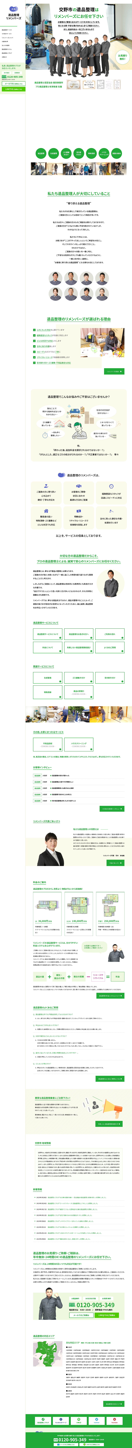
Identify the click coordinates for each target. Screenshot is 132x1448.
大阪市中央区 (86, 1353)
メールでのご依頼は (81, 1315)
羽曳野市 (72, 1362)
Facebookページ (61, 1422)
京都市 (68, 1377)
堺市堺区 (80, 1365)
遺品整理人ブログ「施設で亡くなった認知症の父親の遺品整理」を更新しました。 (72, 1209)
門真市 (122, 1359)
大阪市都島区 (78, 1356)
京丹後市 (68, 1380)
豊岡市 (108, 1394)
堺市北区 (109, 1362)
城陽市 (101, 1377)
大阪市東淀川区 (119, 1356)
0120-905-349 (72, 1439)
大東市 (97, 1362)
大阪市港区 (112, 1350)
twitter (96, 1422)
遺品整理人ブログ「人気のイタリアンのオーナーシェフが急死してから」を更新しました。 (75, 1233)
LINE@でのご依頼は (106, 1315)
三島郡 (114, 1368)
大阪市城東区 (102, 1356)
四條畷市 (93, 1368)
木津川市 (78, 1380)
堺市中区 (68, 1365)
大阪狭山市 (104, 1368)
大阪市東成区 (79, 1359)
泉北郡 (122, 1368)
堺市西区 (74, 1365)
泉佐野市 (121, 1365)
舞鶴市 (78, 1377)
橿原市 (90, 1387)
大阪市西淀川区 (70, 1359)
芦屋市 (94, 1394)
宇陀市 (119, 1387)
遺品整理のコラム (7, 49)
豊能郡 (118, 1368)
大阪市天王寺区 (95, 1350)
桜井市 (94, 1387)
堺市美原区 (115, 1362)
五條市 (98, 1387)
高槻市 (97, 1365)
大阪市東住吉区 (102, 1353)
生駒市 (107, 1387)
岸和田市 (86, 1365)
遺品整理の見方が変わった (60, 775)
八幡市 (116, 1377)
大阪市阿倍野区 (77, 1353)
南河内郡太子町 (74, 1371)
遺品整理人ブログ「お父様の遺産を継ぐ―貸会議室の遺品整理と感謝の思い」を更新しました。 (77, 1197)
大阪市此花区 (88, 1359)
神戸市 (68, 1394)
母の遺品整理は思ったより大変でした (64, 801)
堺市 (105, 1362)
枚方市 (112, 1365)
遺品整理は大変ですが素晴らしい (62, 782)
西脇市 (122, 1394)
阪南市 (110, 1368)
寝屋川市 (117, 1359)
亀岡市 (97, 1377)
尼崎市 (77, 1394)
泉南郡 (68, 1371)
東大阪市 (88, 1362)
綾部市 (83, 1377)
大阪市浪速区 (77, 1350)
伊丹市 (99, 1394)
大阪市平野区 (94, 1353)
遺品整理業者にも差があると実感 (62, 788)
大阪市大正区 (70, 1356)
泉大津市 (91, 1365)
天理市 (86, 1387)
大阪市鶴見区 (94, 1356)
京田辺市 (121, 1377)
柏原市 (83, 1362)
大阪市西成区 (86, 1350)
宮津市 (92, 1377)
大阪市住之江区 (111, 1353)
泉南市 (89, 1368)
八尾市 (93, 1362)
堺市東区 (106, 1365)
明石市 (81, 1394)
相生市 (103, 1394)
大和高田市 (73, 1387)
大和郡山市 (80, 1387)
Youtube (115, 1422)
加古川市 (113, 1394)
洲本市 (90, 1394)
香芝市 (111, 1387)
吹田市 (99, 1359)
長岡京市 (111, 1377)
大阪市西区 (69, 1350)
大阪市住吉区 (120, 1353)
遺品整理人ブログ (7, 53)
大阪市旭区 (86, 1356)
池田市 (108, 1359)
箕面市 (103, 1359)
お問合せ (4, 57)
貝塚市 (102, 1365)
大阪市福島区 (104, 1350)
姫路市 (72, 1394)
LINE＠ (78, 1422)
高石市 (84, 1368)
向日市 (106, 1377)
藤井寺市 (78, 1362)
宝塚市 (68, 1397)
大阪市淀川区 (111, 1356)
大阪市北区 (69, 1353)
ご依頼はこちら (13, 83)
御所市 (102, 1387)
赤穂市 (118, 1394)
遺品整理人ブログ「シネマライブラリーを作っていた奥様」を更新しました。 (71, 1221)
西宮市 (86, 1394)
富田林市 (68, 1368)
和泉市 (80, 1368)
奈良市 (68, 1387)
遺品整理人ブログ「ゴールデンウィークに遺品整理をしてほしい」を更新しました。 (73, 1203)
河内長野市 (75, 1368)
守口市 (102, 1362)
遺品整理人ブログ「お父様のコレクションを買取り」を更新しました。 (69, 1227)
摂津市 (112, 1359)
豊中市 (94, 1359)
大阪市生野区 (120, 1350)
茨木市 (117, 1365)
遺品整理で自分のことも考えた (62, 794)
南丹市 (73, 1380)
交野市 (99, 1368)
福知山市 (73, 1377)
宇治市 (88, 1377)
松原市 (68, 1362)
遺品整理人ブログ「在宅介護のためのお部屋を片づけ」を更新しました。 (70, 1215)
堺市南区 (121, 1362)
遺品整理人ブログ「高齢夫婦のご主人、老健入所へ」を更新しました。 (69, 1239)
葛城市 (115, 1387)
